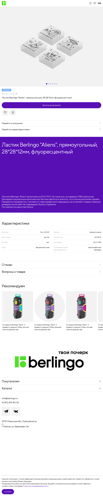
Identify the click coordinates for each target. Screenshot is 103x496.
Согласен (8, 492)
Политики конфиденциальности (35, 486)
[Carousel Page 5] (54, 83)
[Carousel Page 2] (48, 83)
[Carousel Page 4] (52, 83)
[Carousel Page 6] (56, 83)
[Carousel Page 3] (50, 83)
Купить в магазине (52, 105)
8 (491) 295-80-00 (10, 402)
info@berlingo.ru (10, 398)
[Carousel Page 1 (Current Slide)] (46, 83)
